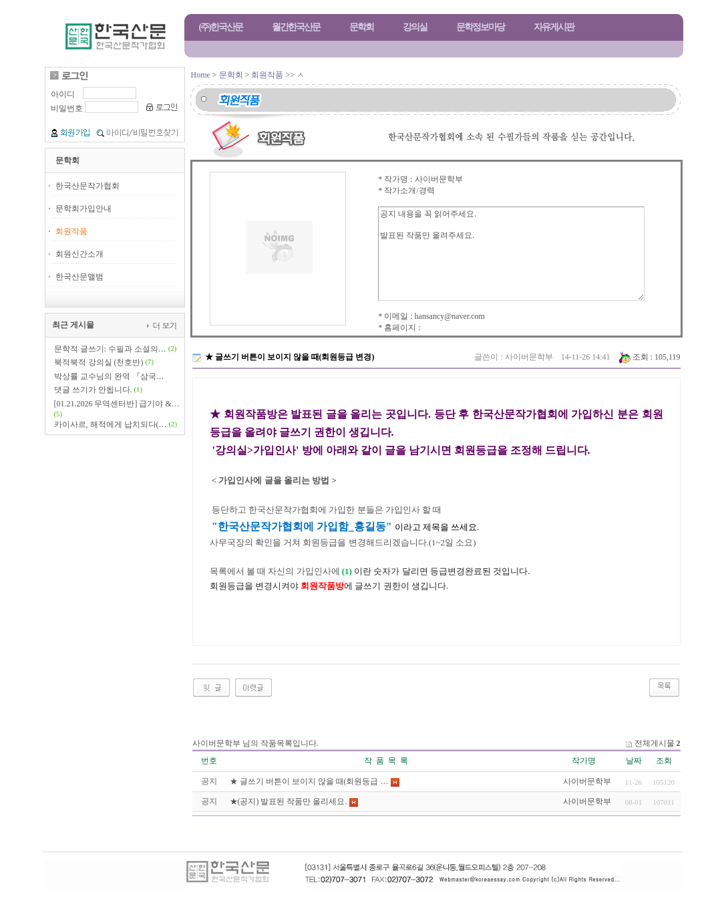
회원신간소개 (79, 254)
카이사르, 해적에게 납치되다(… (110, 424)
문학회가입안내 (83, 208)
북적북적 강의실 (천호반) (99, 362)
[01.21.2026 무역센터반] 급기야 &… (117, 403)
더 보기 (163, 325)
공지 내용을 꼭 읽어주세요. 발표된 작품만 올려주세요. (511, 254)
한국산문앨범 (79, 276)
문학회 (361, 27)
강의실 (415, 27)
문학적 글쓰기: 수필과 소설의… (110, 349)
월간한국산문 (296, 27)
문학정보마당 (480, 27)
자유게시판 (554, 27)
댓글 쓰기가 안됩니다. (93, 389)
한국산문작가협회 (87, 185)
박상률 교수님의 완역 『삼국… (109, 376)
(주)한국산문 (220, 27)
